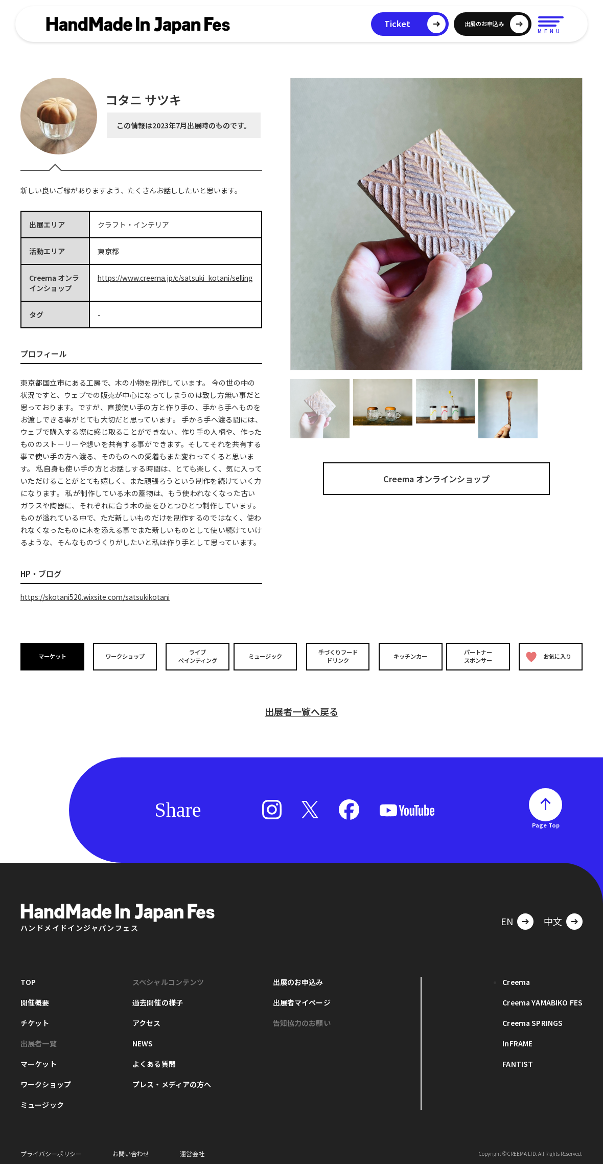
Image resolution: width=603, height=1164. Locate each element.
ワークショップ (124, 656)
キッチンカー (407, 656)
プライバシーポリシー (51, 1148)
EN (507, 916)
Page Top (546, 820)
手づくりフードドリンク (336, 656)
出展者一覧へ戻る (301, 706)
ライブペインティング (195, 656)
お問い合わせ (130, 1148)
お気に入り (548, 656)
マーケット (53, 656)
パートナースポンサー (478, 656)
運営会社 (192, 1148)
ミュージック (266, 656)
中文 (553, 916)
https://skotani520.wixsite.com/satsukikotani (98, 597)
